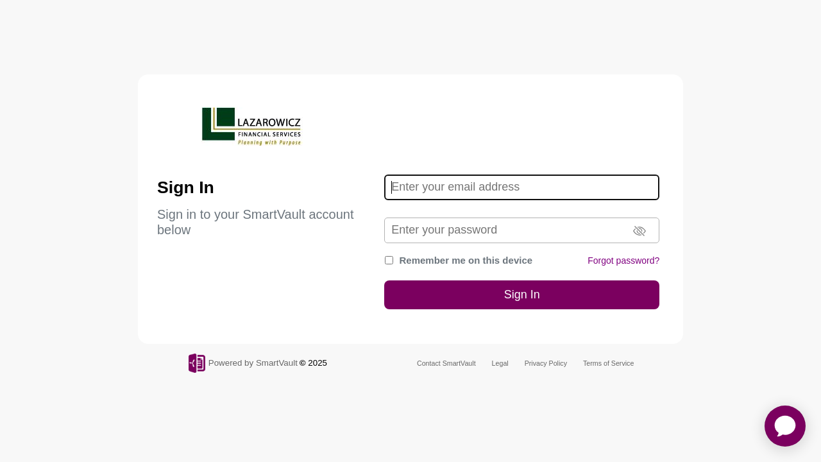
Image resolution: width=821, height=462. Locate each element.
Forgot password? (623, 260)
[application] (785, 426)
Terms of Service (608, 363)
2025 (317, 363)
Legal (500, 363)
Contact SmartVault (446, 363)
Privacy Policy (546, 363)
